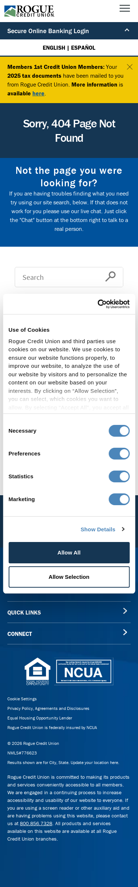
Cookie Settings (22, 698)
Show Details (98, 529)
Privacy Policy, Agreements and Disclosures (48, 708)
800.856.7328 (36, 823)
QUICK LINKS (24, 612)
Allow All (69, 552)
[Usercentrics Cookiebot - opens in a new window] (98, 304)
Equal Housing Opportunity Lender (39, 718)
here (38, 93)
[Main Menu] (125, 10)
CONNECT (19, 633)
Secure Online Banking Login (68, 31)
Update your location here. (95, 762)
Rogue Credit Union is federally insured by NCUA (52, 727)
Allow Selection (69, 577)
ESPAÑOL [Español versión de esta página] (83, 47)
